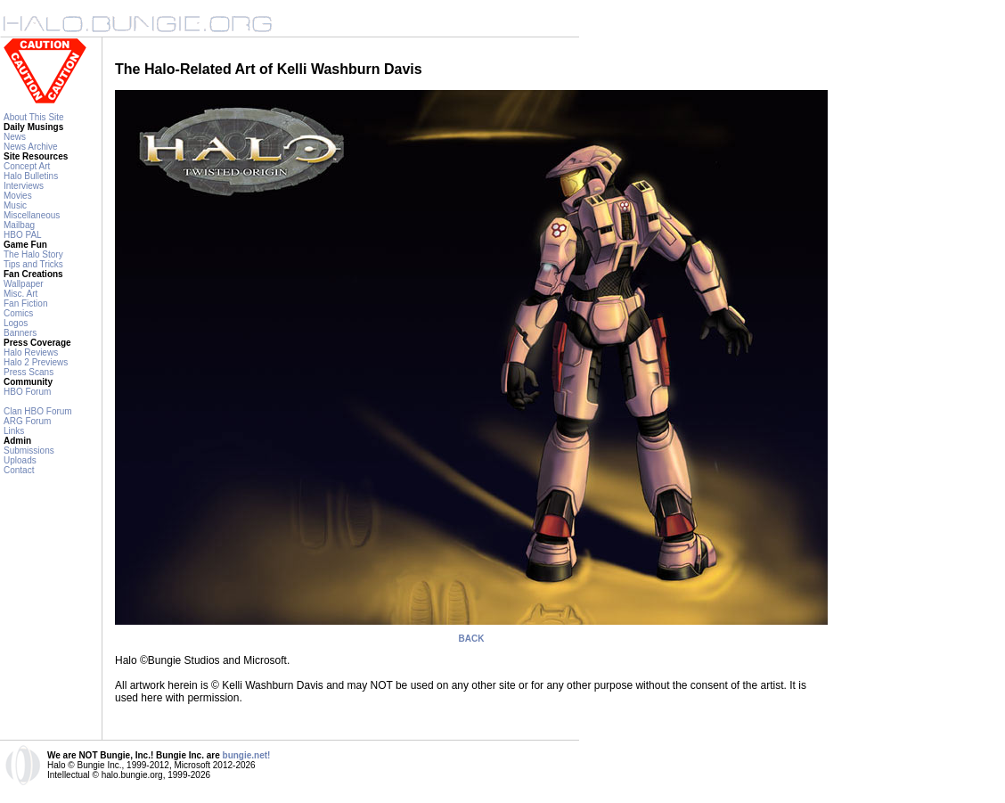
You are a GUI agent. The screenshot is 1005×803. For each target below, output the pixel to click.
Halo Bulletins (31, 176)
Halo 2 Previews (36, 362)
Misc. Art (20, 294)
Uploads (20, 460)
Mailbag (19, 225)
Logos (16, 323)
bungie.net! (247, 755)
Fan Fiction (25, 303)
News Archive (31, 147)
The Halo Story (33, 254)
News (15, 137)
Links (14, 431)
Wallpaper (24, 284)
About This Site (34, 117)
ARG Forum (27, 421)
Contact (19, 470)
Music (15, 205)
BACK (472, 638)
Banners (20, 333)
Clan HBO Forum (38, 411)
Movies (18, 196)
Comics (18, 313)
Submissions (29, 450)
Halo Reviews (31, 352)
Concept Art (27, 166)
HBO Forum (27, 392)
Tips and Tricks (33, 264)
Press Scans (28, 372)
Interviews (24, 186)
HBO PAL (23, 235)
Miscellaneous (32, 215)
